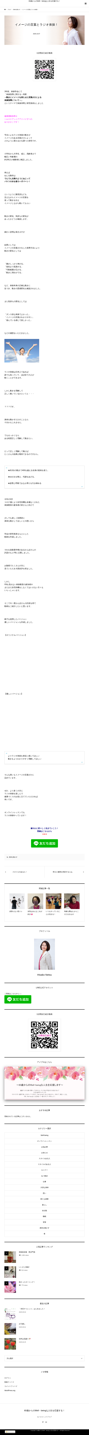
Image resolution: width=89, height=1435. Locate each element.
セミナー (44, 1170)
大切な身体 (44, 1187)
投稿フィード (9, 1382)
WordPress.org (9, 1390)
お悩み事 (44, 1147)
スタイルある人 (44, 1158)
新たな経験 (44, 1199)
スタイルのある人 (44, 1164)
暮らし (44, 1205)
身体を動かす (13, 857)
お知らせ (44, 1153)
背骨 (44, 1222)
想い (44, 1193)
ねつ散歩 (44, 1176)
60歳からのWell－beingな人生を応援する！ (44, 1)
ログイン (7, 1378)
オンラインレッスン (44, 1141)
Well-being (44, 1135)
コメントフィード (10, 1386)
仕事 (44, 1182)
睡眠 (44, 1216)
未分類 (44, 1211)
